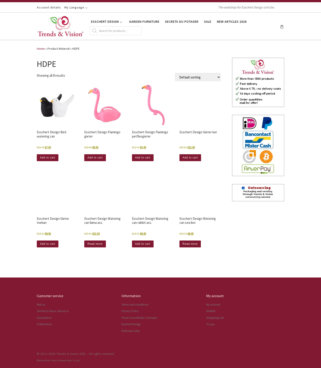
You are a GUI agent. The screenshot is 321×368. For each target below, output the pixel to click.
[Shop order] (198, 77)
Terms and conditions (134, 304)
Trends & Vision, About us (52, 311)
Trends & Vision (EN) (71, 354)
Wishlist (210, 311)
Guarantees (44, 318)
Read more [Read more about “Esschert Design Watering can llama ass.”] (95, 243)
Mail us (41, 304)
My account (213, 304)
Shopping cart (215, 318)
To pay (210, 324)
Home (41, 49)
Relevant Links (130, 331)
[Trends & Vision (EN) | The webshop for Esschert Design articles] (60, 25)
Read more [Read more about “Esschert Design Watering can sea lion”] (190, 243)
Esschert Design (131, 324)
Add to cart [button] (47, 157)
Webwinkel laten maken (51, 360)
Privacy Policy (130, 311)
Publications (44, 324)
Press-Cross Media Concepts (139, 318)
